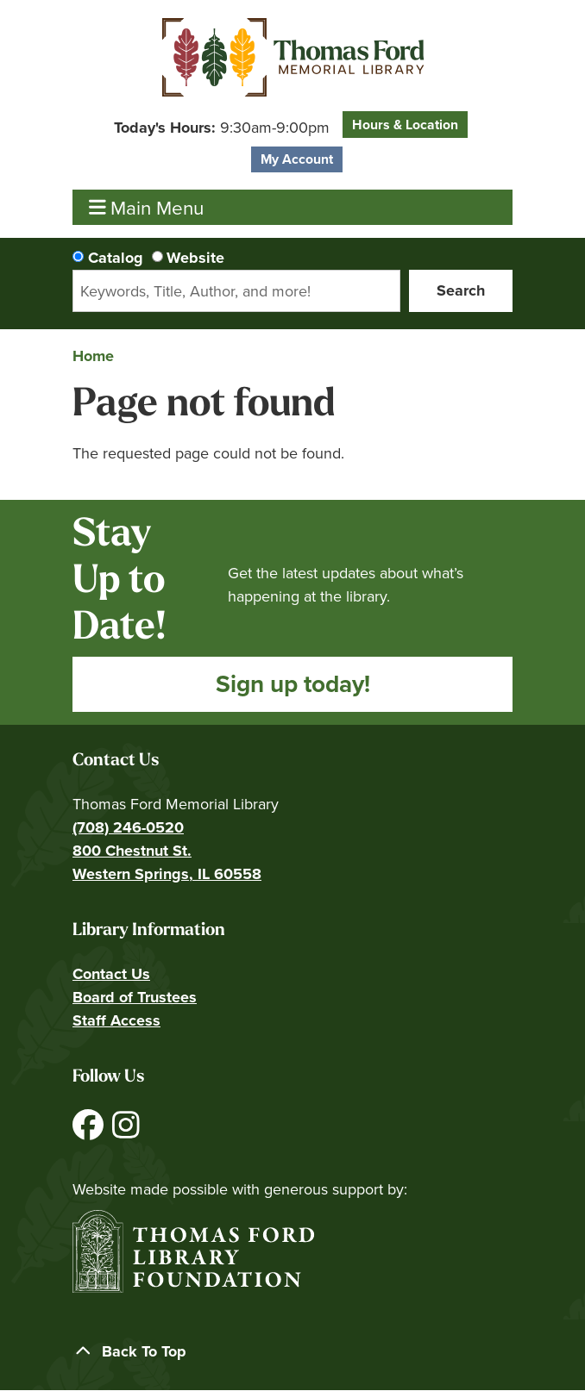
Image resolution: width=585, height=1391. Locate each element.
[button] (222, 128)
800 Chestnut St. (132, 850)
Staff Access (116, 1020)
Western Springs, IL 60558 (166, 874)
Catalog (115, 257)
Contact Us (111, 974)
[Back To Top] (292, 1351)
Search (461, 290)
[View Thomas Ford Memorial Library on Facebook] (90, 1131)
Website (195, 257)
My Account (297, 159)
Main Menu (146, 207)
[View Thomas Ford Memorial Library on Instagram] (126, 1131)
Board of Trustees (134, 997)
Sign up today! (293, 684)
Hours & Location (405, 124)
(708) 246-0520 (128, 827)
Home (93, 356)
